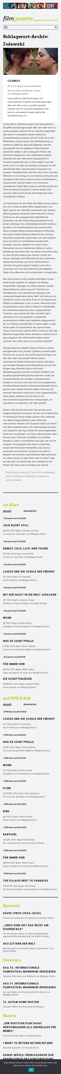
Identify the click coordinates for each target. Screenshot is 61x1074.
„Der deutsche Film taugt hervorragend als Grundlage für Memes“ (29, 1027)
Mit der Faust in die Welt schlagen (30, 595)
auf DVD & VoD (17, 698)
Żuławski (17, 480)
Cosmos (14, 81)
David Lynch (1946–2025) (22, 913)
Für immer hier (14, 664)
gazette (18, 18)
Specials (11, 905)
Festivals (12, 960)
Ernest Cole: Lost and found (25, 548)
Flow (7, 788)
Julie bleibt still (16, 525)
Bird (6, 811)
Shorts (9, 1016)
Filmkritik (19, 476)
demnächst (30, 511)
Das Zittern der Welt (19, 944)
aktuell (7, 511)
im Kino (11, 505)
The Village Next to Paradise (25, 881)
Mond (7, 618)
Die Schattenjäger (17, 679)
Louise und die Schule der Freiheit (29, 572)
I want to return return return (28, 1043)
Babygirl (10, 834)
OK (31, 1070)
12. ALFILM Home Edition (21, 1002)
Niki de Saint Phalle (18, 641)
